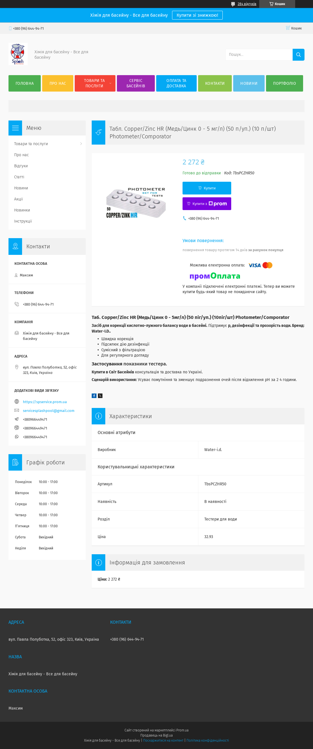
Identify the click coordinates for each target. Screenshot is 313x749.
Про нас (58, 83)
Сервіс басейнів (136, 83)
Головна (25, 83)
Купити (210, 188)
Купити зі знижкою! (197, 15)
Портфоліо (284, 83)
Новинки (22, 210)
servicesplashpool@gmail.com (48, 411)
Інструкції (23, 221)
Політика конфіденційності (207, 740)
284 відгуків (247, 4)
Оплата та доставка (176, 83)
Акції (18, 199)
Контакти (215, 83)
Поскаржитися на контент (163, 740)
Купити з (209, 203)
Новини (249, 83)
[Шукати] (299, 55)
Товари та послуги (94, 83)
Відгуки (21, 166)
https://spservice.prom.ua (45, 402)
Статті (19, 177)
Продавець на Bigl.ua (156, 735)
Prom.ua (182, 730)
